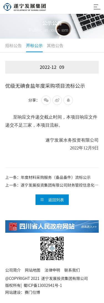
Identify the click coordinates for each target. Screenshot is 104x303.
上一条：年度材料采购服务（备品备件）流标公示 (48, 177)
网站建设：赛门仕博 (22, 292)
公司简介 (13, 270)
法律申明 (52, 270)
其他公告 (55, 45)
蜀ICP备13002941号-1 (44, 285)
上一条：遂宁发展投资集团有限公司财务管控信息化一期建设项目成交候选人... (51, 185)
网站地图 (32, 270)
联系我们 (72, 270)
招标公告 (13, 45)
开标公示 (34, 45)
